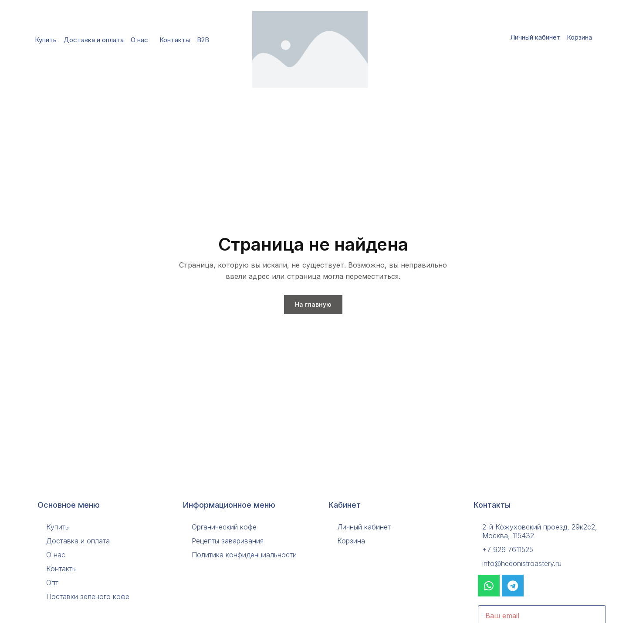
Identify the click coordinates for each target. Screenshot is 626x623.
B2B (205, 40)
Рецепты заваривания (228, 540)
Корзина (579, 37)
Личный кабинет (535, 37)
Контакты (174, 40)
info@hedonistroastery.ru (522, 563)
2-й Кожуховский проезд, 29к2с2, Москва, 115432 (539, 531)
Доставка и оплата (94, 40)
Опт (52, 582)
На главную (313, 304)
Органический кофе (224, 527)
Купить (46, 40)
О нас (141, 40)
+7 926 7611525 (507, 549)
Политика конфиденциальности (244, 554)
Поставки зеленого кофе (87, 596)
